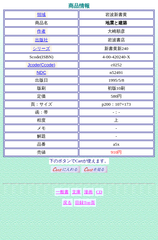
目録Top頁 (85, 202)
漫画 (88, 191)
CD (99, 191)
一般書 (62, 191)
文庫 (76, 191)
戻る (67, 202)
